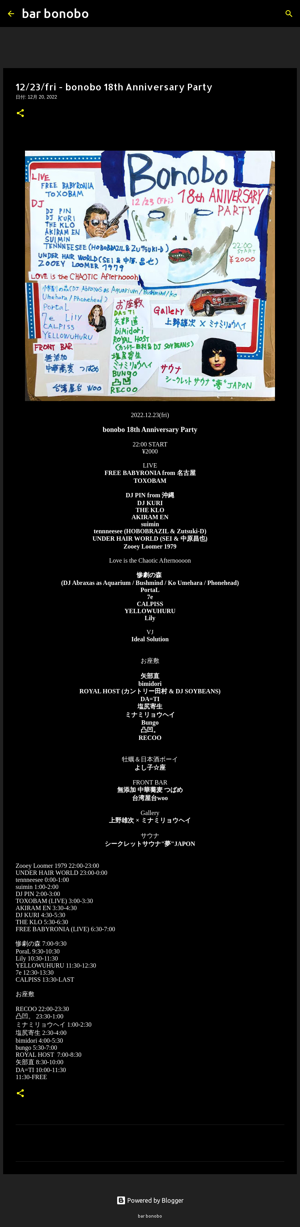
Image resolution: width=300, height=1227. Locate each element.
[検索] (100, 13)
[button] (20, 113)
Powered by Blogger (150, 1200)
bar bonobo (55, 13)
